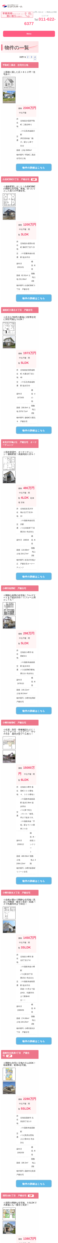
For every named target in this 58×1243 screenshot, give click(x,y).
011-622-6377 (40, 21)
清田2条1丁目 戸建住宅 (18, 1195)
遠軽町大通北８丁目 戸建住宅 (17, 310)
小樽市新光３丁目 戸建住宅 (16, 892)
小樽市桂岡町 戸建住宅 (14, 588)
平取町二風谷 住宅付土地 (15, 65)
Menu (29, 34)
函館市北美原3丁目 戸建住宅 (16, 1054)
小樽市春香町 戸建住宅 (14, 722)
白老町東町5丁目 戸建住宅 (20, 179)
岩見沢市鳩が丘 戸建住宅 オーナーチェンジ (20, 443)
